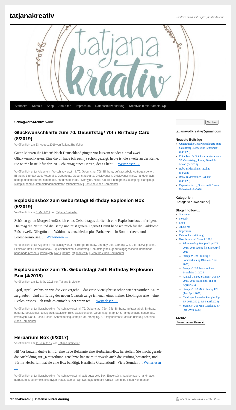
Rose (39, 317)
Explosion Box (23, 249)
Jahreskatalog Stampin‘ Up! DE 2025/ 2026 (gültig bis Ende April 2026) (201, 247)
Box (103, 375)
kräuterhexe (35, 379)
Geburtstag (64, 175)
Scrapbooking (46, 308)
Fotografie (50, 175)
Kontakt (37, 106)
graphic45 (115, 312)
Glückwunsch (104, 175)
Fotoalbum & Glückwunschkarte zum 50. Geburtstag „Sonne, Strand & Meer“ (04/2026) (200, 160)
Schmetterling (62, 317)
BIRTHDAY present (143, 244)
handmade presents (26, 253)
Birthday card (34, 175)
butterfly (19, 312)
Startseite (21, 106)
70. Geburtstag (86, 171)
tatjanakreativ (32, 15)
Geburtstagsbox (100, 249)
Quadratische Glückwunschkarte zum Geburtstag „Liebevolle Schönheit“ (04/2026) (200, 148)
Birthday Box (105, 244)
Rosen (48, 317)
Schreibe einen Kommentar (101, 184)
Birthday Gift (122, 244)
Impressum (83, 106)
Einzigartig (47, 312)
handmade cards (68, 180)
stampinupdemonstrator (49, 184)
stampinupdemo (24, 184)
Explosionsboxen (63, 249)
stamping (134, 180)
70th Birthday (105, 171)
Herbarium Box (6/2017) (41, 337)
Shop (50, 106)
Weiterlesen (129, 164)
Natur (97, 180)
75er (104, 308)
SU (103, 317)
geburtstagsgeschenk (125, 249)
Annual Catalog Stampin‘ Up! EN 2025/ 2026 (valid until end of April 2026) (201, 281)
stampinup (147, 180)
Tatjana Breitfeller (72, 144)
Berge (81, 244)
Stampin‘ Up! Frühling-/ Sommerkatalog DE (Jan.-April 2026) (200, 260)
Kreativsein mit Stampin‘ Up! (148, 106)
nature (106, 180)
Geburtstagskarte (83, 175)
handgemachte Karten (27, 180)
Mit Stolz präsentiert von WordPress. (200, 399)
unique (137, 317)
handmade (49, 180)
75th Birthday (117, 308)
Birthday (19, 175)
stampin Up (79, 317)
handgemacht (146, 175)
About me (64, 106)
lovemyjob (86, 180)
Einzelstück (32, 312)
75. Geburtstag (91, 308)
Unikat (128, 317)
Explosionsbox (42, 249)
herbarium (20, 379)
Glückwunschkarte (125, 175)
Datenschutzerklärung (109, 106)
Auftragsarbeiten (143, 171)
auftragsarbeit (123, 171)
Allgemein (44, 171)
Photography (119, 180)
